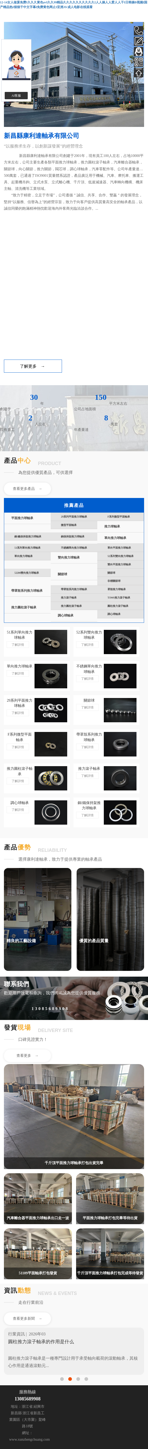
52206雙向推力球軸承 (26, 572)
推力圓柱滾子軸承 (23, 607)
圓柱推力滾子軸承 (117, 606)
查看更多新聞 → (27, 1319)
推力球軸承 (112, 526)
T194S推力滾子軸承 (118, 597)
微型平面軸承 (69, 525)
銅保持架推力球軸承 (72, 536)
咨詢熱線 (14, 1009)
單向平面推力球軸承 (119, 547)
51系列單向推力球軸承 (27, 547)
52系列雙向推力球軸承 (120, 556)
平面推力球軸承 (22, 518)
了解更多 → (32, 366)
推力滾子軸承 (69, 597)
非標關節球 (114, 580)
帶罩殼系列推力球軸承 (27, 590)
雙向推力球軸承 (69, 557)
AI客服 (16, 95)
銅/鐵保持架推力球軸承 (27, 536)
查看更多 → (27, 1056)
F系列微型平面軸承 (118, 516)
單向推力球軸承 (115, 538)
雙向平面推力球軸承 (119, 564)
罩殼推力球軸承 (116, 589)
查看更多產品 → (27, 489)
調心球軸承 (65, 615)
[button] (62, 1379)
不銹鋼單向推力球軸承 (74, 547)
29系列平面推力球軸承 (74, 516)
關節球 (62, 574)
